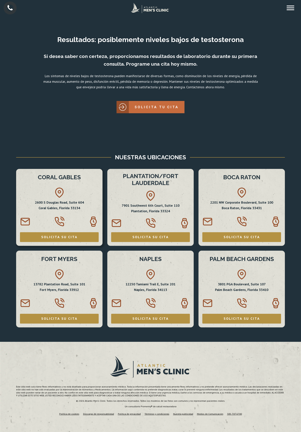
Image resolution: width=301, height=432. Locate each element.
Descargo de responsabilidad (98, 413)
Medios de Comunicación (210, 413)
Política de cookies (69, 413)
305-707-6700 (234, 413)
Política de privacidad (129, 413)
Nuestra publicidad (183, 413)
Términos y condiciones (157, 413)
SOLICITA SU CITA (59, 237)
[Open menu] (290, 8)
